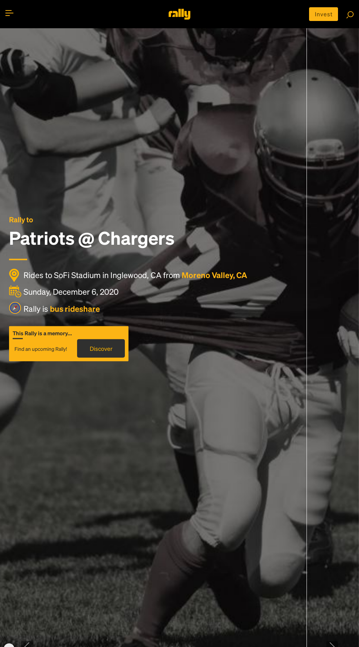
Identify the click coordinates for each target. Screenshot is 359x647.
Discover (101, 348)
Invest (324, 14)
